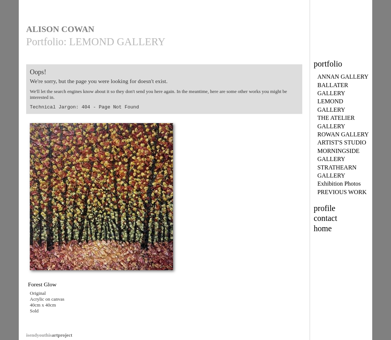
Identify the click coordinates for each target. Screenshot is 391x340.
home (323, 228)
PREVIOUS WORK (342, 192)
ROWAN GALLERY (343, 134)
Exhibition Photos (339, 183)
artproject (49, 335)
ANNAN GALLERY (343, 76)
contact (325, 218)
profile (324, 208)
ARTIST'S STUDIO (341, 142)
